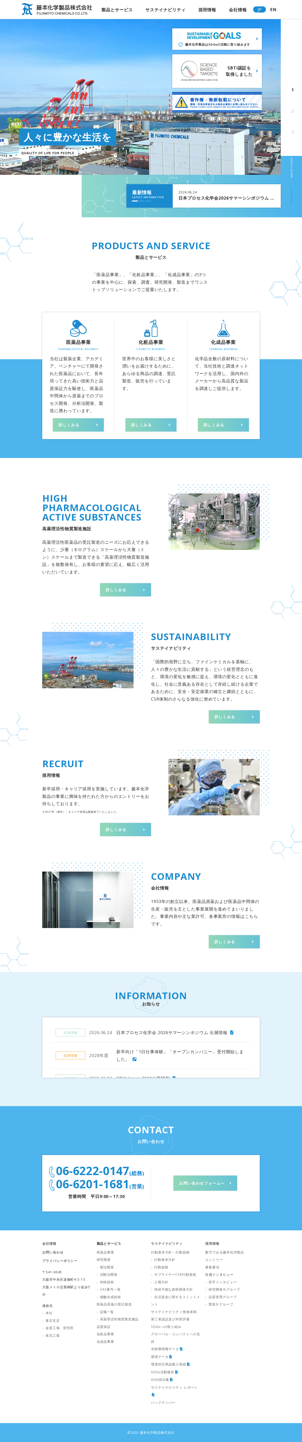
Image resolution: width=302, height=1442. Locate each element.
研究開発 (104, 1259)
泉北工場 (53, 1335)
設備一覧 (107, 1311)
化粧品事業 (105, 1334)
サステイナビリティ (165, 10)
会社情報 (238, 10)
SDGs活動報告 (162, 1372)
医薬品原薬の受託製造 (114, 1304)
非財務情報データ (165, 1349)
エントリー (214, 1259)
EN (273, 9)
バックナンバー (163, 1402)
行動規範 (161, 1267)
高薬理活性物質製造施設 (119, 1319)
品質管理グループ (223, 1297)
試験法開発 (109, 1274)
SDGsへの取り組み (166, 1326)
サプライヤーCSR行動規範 (175, 1274)
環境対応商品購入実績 (168, 1364)
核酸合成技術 (110, 1297)
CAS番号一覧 (110, 1289)
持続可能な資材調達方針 (173, 1289)
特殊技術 (107, 1282)
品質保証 (104, 1326)
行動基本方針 (164, 1259)
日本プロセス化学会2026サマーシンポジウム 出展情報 (226, 198)
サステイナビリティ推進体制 (174, 1311)
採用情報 (207, 10)
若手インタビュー (223, 1282)
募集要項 (212, 1267)
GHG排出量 (160, 1379)
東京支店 (53, 1320)
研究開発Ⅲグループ (224, 1289)
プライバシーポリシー (59, 1260)
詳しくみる (69, 425)
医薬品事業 (105, 1252)
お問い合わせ (52, 1252)
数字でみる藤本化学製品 (224, 1252)
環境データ (160, 1356)
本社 (49, 1313)
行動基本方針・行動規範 (170, 1252)
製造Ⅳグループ (221, 1304)
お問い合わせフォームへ (202, 1183)
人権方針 (161, 1282)
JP (259, 9)
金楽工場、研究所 (60, 1328)
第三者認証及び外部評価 (170, 1319)
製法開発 (107, 1267)
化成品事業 (105, 1341)
